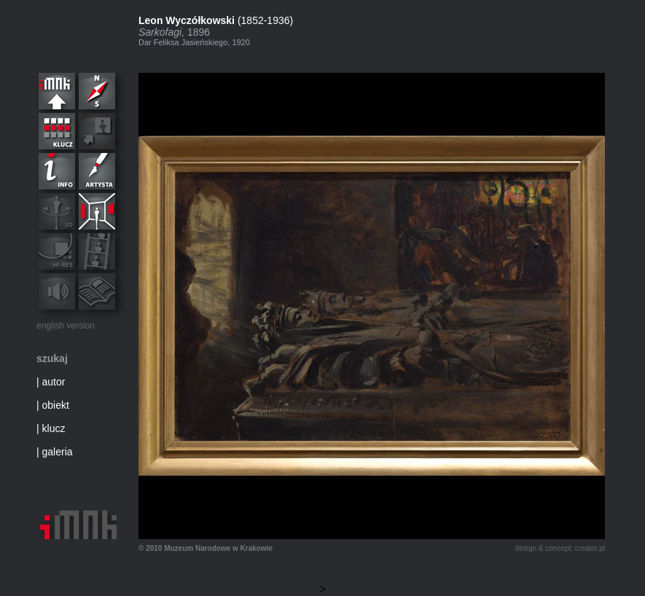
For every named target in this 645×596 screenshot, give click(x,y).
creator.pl (590, 548)
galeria (57, 452)
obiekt (55, 405)
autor (54, 382)
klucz (54, 428)
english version (65, 326)
